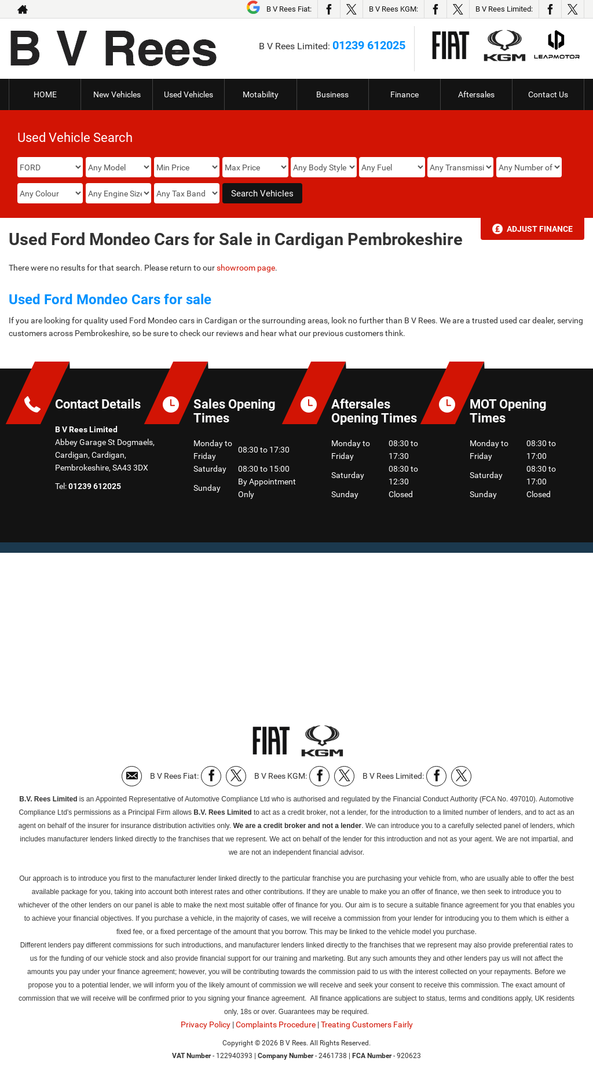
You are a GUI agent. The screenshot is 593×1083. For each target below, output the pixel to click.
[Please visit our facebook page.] (328, 9)
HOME (45, 94)
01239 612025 (368, 45)
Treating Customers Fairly (367, 1024)
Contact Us (548, 94)
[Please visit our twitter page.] (351, 9)
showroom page (246, 267)
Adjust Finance (540, 229)
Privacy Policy (205, 1024)
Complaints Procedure (276, 1024)
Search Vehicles (262, 193)
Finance (404, 94)
